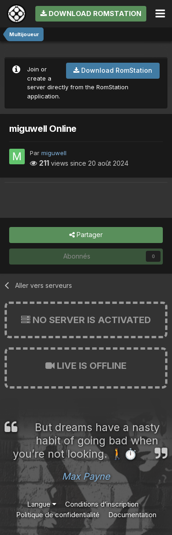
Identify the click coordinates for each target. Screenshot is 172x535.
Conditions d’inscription (102, 504)
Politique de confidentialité (58, 514)
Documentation (132, 514)
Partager (86, 235)
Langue (41, 504)
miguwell (54, 153)
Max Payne (86, 476)
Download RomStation (90, 13)
